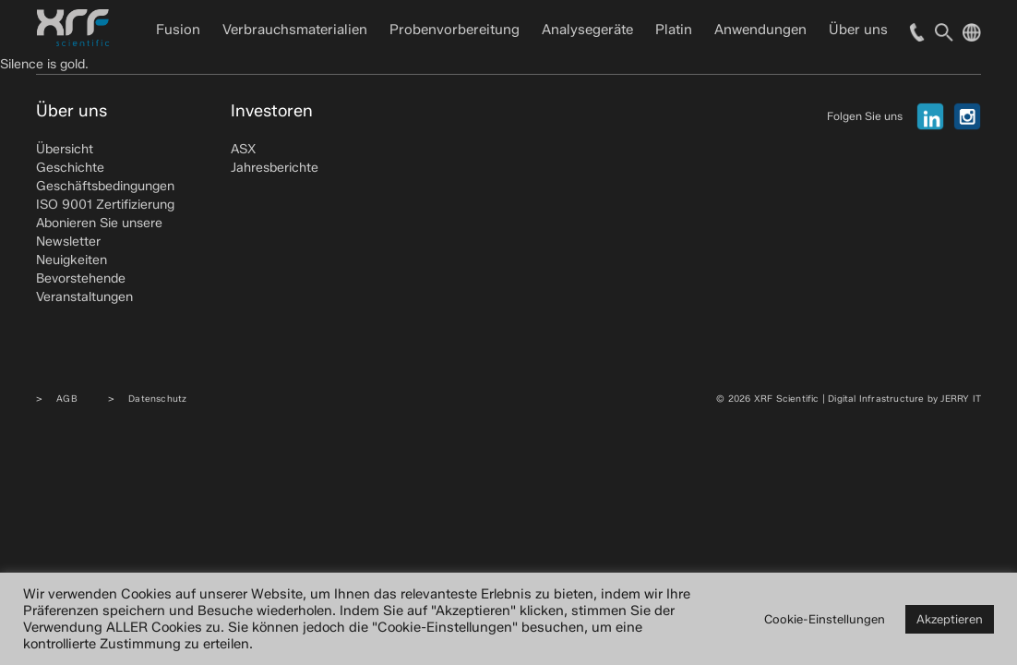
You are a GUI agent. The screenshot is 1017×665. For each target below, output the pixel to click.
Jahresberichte (274, 167)
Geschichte (70, 167)
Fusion (178, 29)
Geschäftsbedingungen (105, 186)
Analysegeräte (587, 29)
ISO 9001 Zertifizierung (105, 204)
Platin (673, 29)
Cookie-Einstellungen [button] (824, 618)
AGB (67, 399)
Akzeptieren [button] (949, 618)
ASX (243, 149)
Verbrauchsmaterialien (294, 29)
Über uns (858, 29)
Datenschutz (157, 399)
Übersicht (64, 149)
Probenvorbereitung (454, 29)
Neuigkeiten (71, 260)
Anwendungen (760, 29)
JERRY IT (960, 399)
